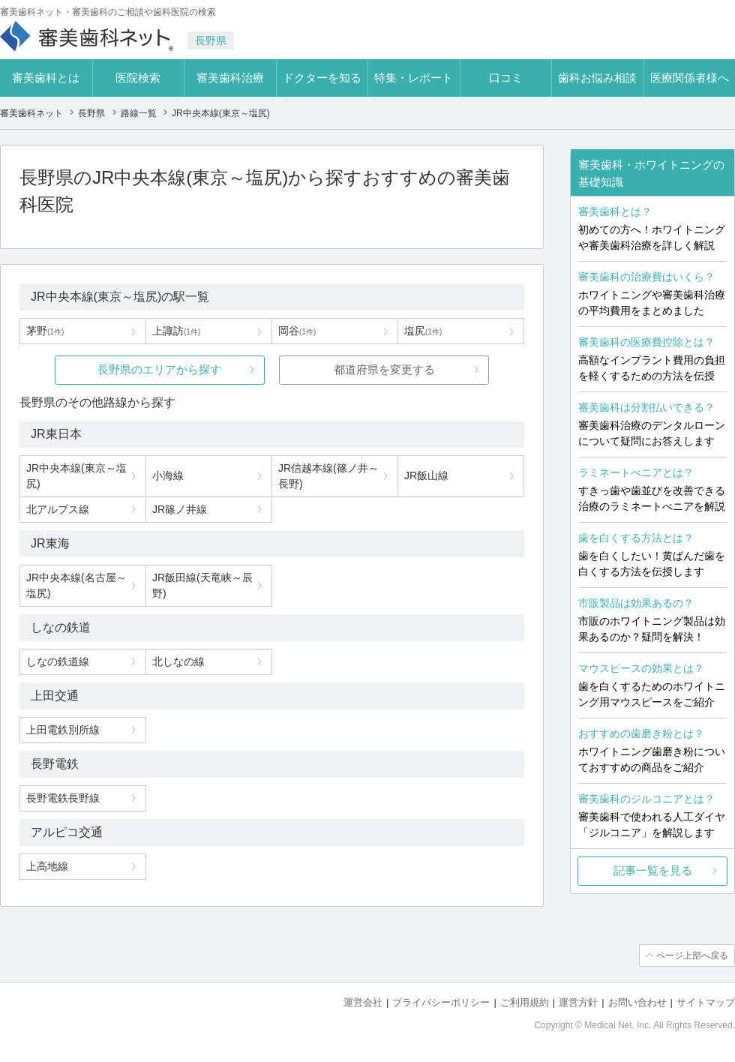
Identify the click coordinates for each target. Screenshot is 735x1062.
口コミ (506, 77)
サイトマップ (705, 1002)
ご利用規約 (524, 1002)
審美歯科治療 (230, 77)
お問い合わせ (637, 1002)
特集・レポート (413, 77)
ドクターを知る (322, 77)
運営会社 (363, 1002)
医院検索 (138, 77)
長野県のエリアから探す (159, 369)
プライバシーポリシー (441, 1002)
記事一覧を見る (653, 870)
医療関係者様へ (689, 77)
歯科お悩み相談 (597, 77)
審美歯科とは (46, 77)
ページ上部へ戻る (692, 955)
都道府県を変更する (384, 369)
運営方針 (578, 1002)
